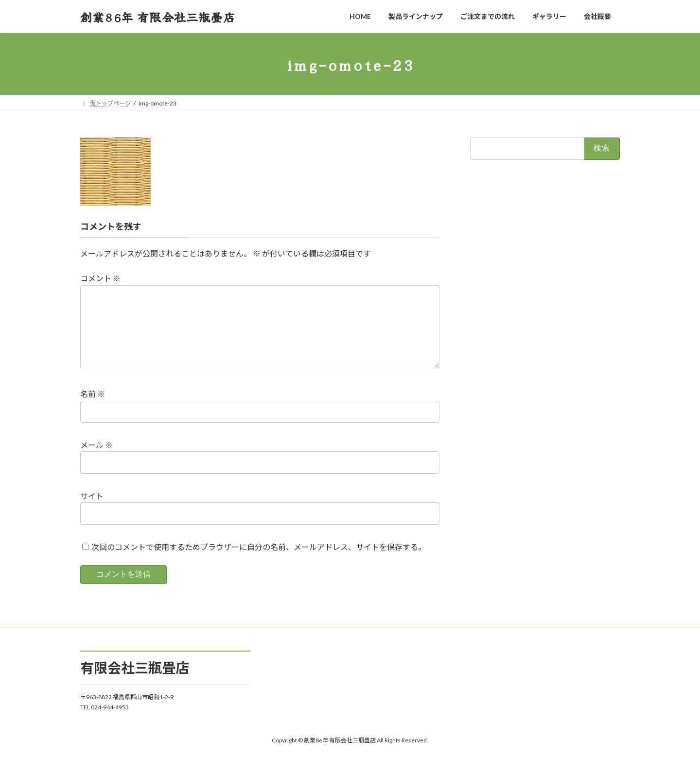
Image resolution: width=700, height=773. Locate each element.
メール (96, 460)
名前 (92, 409)
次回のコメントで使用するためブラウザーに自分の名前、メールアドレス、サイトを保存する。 (258, 562)
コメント (100, 278)
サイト (92, 511)
